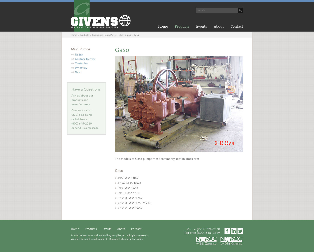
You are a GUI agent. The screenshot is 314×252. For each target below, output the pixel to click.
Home (163, 26)
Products (182, 26)
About (219, 26)
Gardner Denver (85, 59)
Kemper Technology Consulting (126, 238)
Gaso (78, 72)
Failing (79, 54)
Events (201, 26)
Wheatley (81, 67)
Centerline (81, 63)
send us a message (87, 127)
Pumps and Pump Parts (104, 35)
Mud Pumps (125, 35)
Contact (236, 26)
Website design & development (88, 238)
